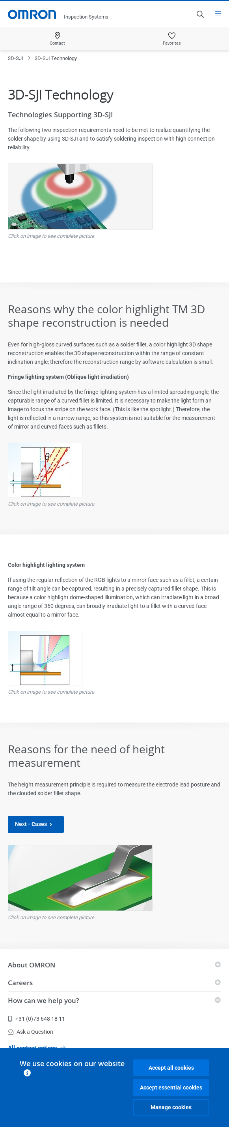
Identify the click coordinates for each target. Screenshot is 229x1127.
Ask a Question (30, 1032)
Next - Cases (36, 824)
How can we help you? (43, 1000)
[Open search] (200, 14)
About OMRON (31, 964)
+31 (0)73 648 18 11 (36, 1019)
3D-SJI (15, 58)
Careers (20, 982)
